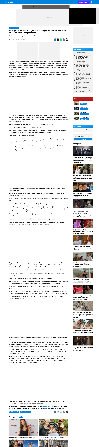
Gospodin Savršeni (36, 6)
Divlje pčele (47, 6)
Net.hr (20, 417)
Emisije (33, 2)
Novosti (26, 2)
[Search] (91, 2)
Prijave (66, 2)
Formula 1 (74, 6)
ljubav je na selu (14, 412)
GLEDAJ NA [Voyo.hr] (83, 2)
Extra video (51, 2)
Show (76, 99)
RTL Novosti (78, 126)
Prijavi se (83, 139)
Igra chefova (25, 6)
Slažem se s (82, 136)
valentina (27, 412)
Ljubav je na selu (56, 6)
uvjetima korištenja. (85, 136)
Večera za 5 (66, 6)
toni (22, 412)
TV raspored (42, 2)
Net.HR (59, 2)
